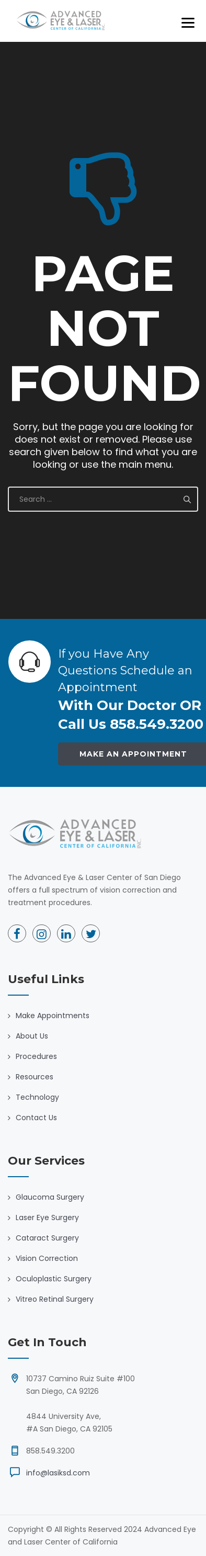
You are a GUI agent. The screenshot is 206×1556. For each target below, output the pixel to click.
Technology (37, 1097)
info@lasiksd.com (58, 1473)
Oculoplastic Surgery (53, 1278)
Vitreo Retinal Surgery (55, 1299)
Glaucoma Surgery (50, 1197)
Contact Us (36, 1117)
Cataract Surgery (47, 1238)
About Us (32, 1036)
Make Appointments (52, 1015)
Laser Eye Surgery (47, 1217)
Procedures (36, 1056)
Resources (34, 1077)
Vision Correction (47, 1258)
